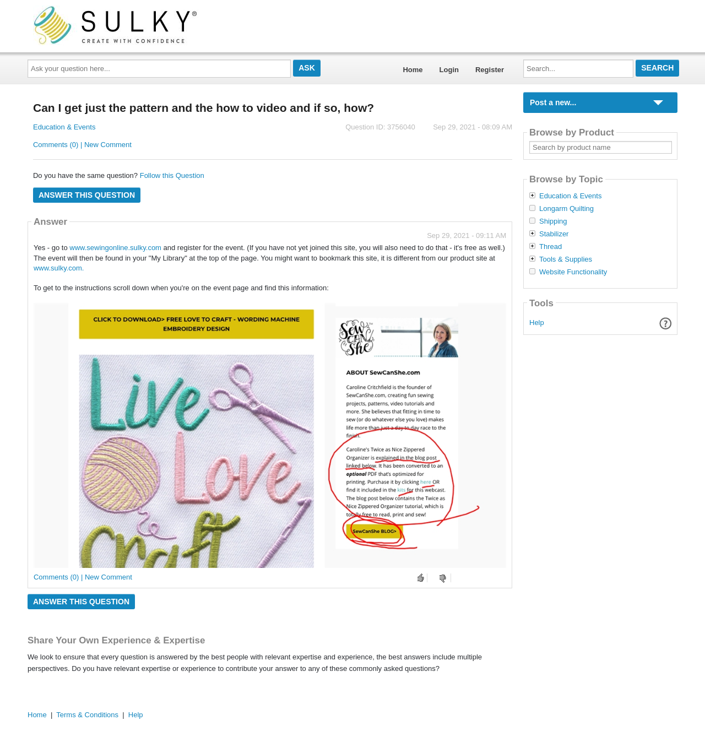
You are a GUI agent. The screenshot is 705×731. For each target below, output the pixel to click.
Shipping (553, 221)
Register (489, 70)
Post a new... (553, 102)
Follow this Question (172, 175)
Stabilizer (553, 234)
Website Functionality (573, 272)
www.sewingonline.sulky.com (115, 247)
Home (412, 70)
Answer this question (87, 195)
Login (449, 70)
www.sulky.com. (59, 268)
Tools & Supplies (565, 259)
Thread (550, 247)
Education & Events (64, 127)
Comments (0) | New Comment (82, 144)
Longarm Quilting (566, 209)
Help (536, 322)
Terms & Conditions (87, 715)
